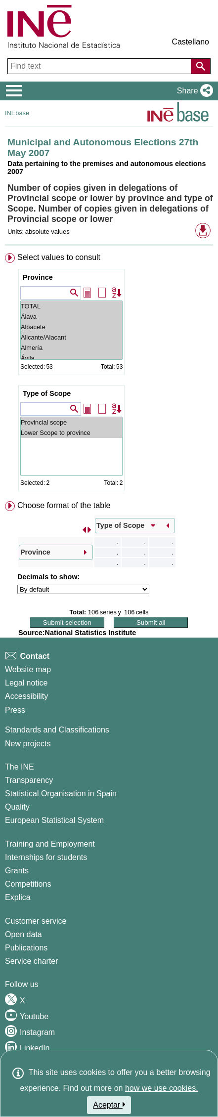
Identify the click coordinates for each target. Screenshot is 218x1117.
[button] (193, 91)
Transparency (29, 780)
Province (38, 277)
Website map (28, 669)
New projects (27, 743)
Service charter (31, 961)
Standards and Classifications (57, 730)
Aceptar (109, 1104)
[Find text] (100, 66)
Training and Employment (50, 844)
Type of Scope (47, 393)
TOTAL (71, 306)
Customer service (35, 921)
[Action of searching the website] (201, 66)
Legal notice (26, 683)
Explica (18, 897)
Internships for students (46, 857)
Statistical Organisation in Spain (61, 793)
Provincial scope (71, 422)
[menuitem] (109, 374)
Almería (71, 348)
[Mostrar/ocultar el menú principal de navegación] (14, 91)
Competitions (28, 884)
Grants (17, 870)
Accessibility (26, 696)
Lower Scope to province (71, 433)
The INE (19, 767)
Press (15, 710)
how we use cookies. (161, 1088)
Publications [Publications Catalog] (26, 948)
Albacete (71, 327)
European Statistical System (54, 820)
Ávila (71, 358)
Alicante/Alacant (71, 337)
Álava (71, 316)
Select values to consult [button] (58, 257)
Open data (23, 934)
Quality (17, 807)
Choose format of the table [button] (64, 505)
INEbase (17, 113)
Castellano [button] (190, 42)
